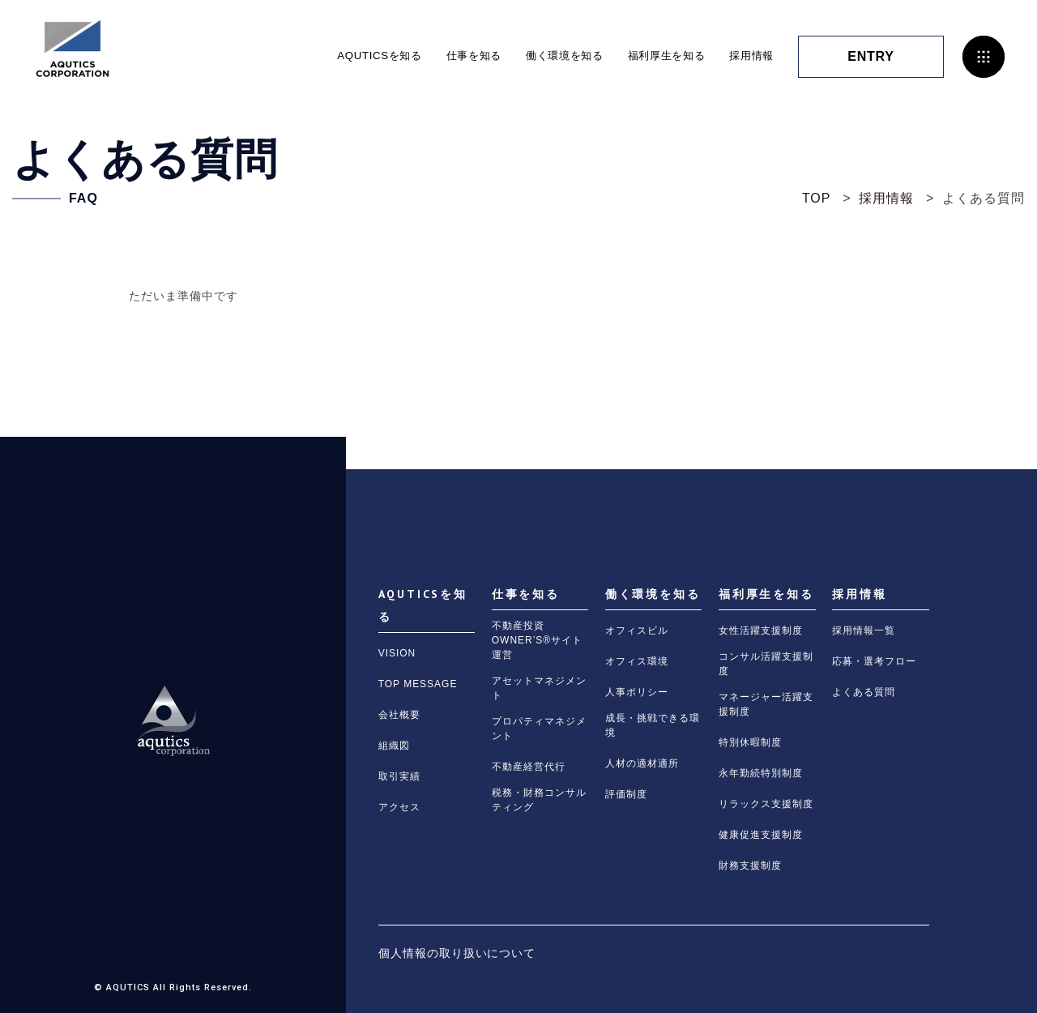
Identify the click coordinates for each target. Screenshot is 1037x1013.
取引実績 (399, 776)
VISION (397, 653)
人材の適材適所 (642, 763)
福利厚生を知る (660, 55)
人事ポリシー (636, 692)
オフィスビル (636, 630)
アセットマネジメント (539, 688)
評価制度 (626, 794)
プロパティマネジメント (539, 729)
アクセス (399, 807)
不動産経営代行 (528, 766)
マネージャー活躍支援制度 (766, 704)
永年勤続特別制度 (761, 773)
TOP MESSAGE (418, 684)
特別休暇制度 (750, 742)
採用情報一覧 (863, 630)
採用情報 (750, 55)
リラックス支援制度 (766, 804)
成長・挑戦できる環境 (652, 725)
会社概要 (399, 714)
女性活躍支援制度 (761, 630)
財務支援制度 (750, 865)
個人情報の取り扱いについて (457, 953)
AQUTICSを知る (358, 55)
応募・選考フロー (874, 661)
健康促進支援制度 (761, 834)
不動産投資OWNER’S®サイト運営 (537, 640)
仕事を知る (457, 55)
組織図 (394, 745)
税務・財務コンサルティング (539, 800)
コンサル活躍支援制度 (766, 664)
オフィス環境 (636, 661)
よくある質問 (863, 692)
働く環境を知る (552, 55)
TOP (816, 198)
